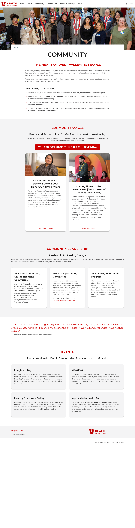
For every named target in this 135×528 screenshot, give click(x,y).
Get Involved (52, 4)
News (80, 4)
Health (29, 4)
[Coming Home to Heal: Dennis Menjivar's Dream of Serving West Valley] (89, 192)
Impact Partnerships (67, 4)
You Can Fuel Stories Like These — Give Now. (67, 147)
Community (39, 4)
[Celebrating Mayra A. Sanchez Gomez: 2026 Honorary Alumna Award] (45, 192)
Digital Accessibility (19, 516)
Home (22, 4)
